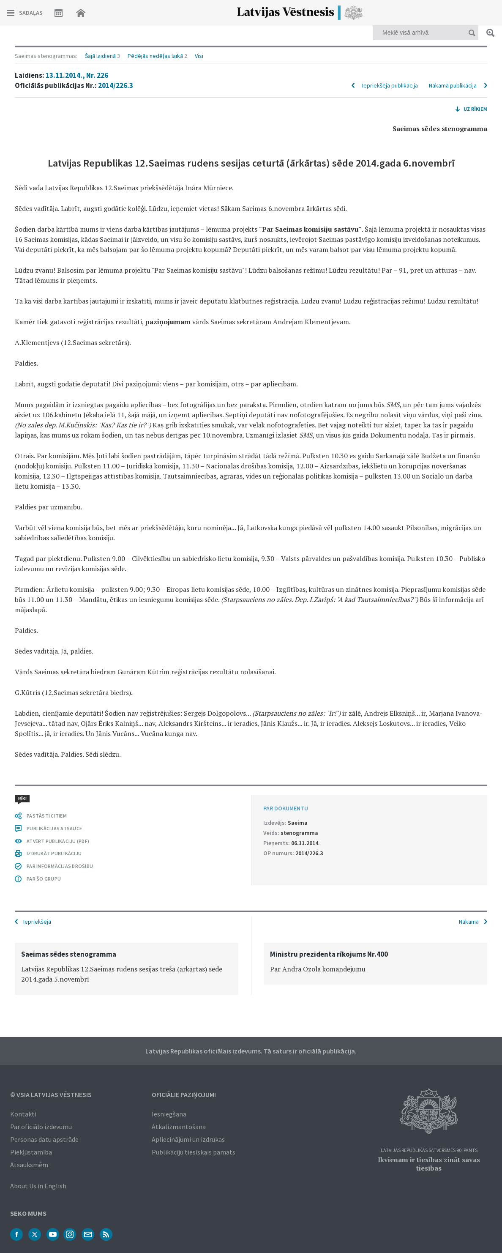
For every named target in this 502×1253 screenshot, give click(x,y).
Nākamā (469, 921)
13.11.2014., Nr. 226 (77, 75)
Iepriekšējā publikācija (390, 85)
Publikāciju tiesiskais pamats (193, 1152)
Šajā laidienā (100, 56)
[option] (126, 969)
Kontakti (23, 1114)
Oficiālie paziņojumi (184, 1094)
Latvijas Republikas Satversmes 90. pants (429, 1150)
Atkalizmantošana (179, 1126)
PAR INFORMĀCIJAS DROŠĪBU (60, 866)
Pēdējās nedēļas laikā (155, 56)
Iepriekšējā (37, 921)
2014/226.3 (115, 85)
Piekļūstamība (31, 1152)
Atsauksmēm (29, 1164)
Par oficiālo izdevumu (41, 1126)
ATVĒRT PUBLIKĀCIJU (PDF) (58, 841)
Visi (199, 56)
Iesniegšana (169, 1114)
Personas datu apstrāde (44, 1139)
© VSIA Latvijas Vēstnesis (51, 1094)
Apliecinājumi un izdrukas (188, 1139)
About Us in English (38, 1186)
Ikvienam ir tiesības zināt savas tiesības (429, 1163)
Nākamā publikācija (453, 85)
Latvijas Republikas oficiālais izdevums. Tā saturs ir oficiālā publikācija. (251, 1051)
